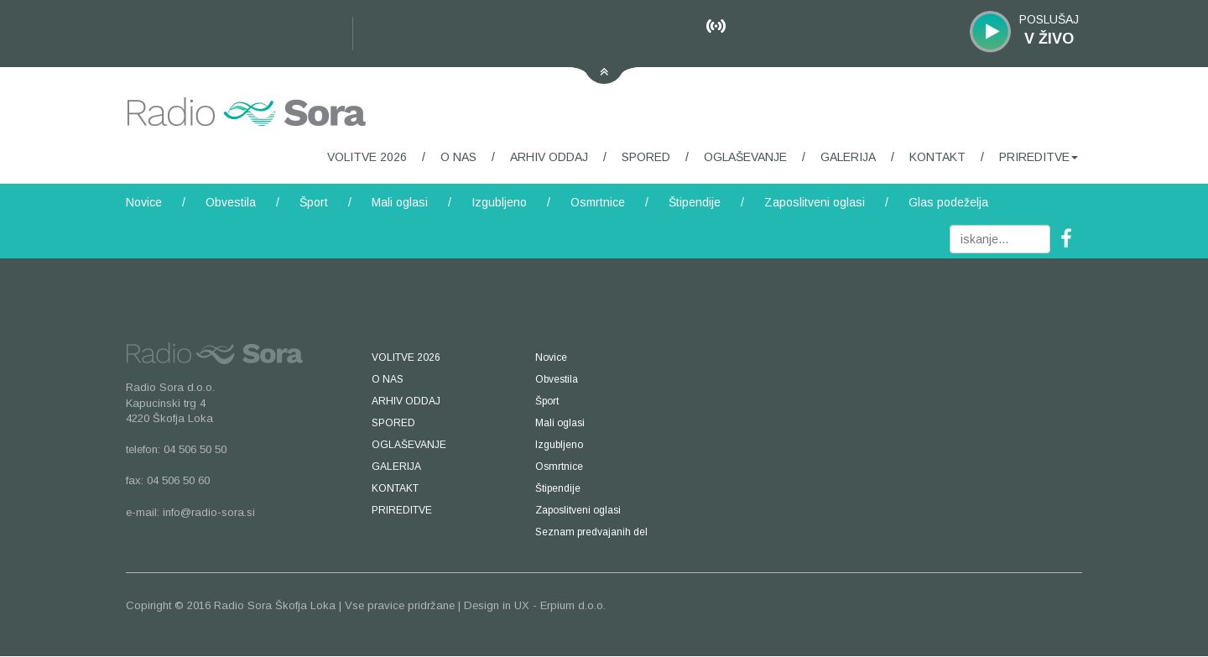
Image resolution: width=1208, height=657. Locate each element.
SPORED (646, 157)
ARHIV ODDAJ (549, 157)
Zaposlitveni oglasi (814, 202)
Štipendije (695, 202)
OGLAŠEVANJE (745, 157)
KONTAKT (937, 157)
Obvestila (231, 202)
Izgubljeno (499, 202)
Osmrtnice (597, 202)
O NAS (458, 157)
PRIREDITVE (1038, 157)
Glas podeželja (948, 202)
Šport (313, 202)
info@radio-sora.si (209, 512)
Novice (144, 202)
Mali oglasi (400, 202)
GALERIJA (848, 157)
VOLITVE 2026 (367, 157)
